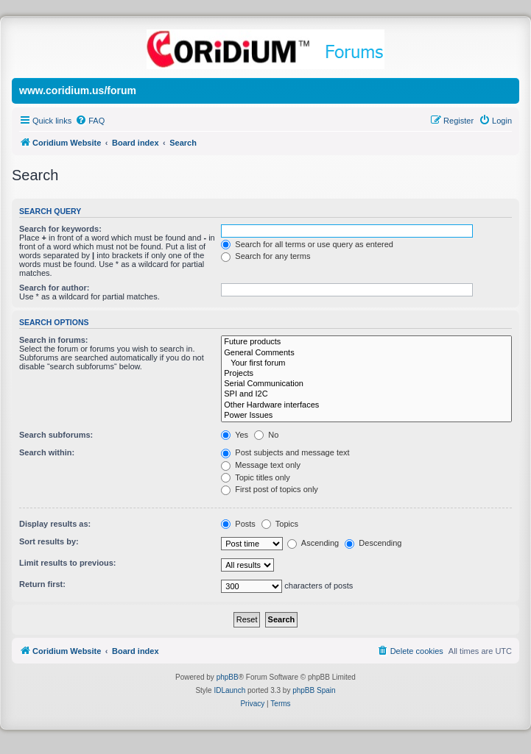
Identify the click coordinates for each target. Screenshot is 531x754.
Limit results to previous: (67, 562)
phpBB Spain (313, 690)
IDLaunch (229, 690)
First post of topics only (269, 489)
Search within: (46, 452)
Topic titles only (255, 477)
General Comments (366, 353)
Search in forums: (53, 339)
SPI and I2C (366, 394)
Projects (366, 374)
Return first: (42, 584)
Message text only (260, 464)
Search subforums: (56, 434)
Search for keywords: (60, 228)
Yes (234, 434)
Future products (366, 342)
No (266, 434)
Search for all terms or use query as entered (307, 244)
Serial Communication (366, 384)
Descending (373, 542)
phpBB (228, 677)
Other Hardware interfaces (366, 405)
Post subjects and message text (285, 452)
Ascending (313, 542)
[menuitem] (90, 120)
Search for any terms (265, 256)
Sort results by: (49, 541)
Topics (279, 523)
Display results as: (55, 523)
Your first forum (366, 363)
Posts (238, 523)
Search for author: (54, 287)
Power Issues (366, 415)
